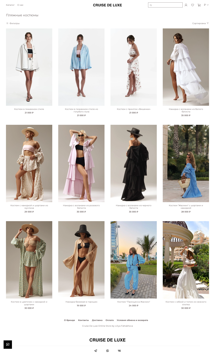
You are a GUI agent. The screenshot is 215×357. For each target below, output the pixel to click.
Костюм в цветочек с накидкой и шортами (29, 303)
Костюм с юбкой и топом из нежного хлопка (186, 303)
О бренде (69, 320)
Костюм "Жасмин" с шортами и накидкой (186, 206)
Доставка (97, 320)
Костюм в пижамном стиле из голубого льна (81, 110)
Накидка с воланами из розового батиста (81, 206)
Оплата (110, 320)
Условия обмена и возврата (132, 320)
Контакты (83, 320)
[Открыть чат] (8, 344)
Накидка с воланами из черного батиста (133, 206)
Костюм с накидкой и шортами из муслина (29, 206)
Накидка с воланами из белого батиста (186, 110)
